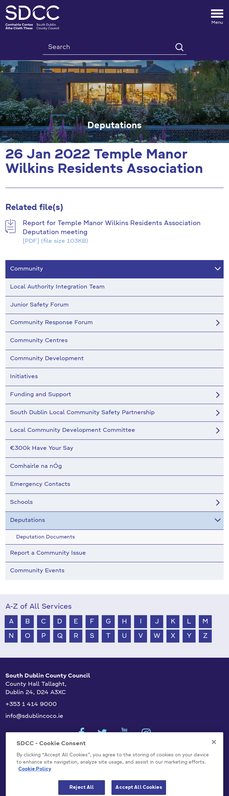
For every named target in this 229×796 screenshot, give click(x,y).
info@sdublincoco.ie (34, 716)
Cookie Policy (34, 783)
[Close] (214, 755)
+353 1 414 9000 (31, 704)
